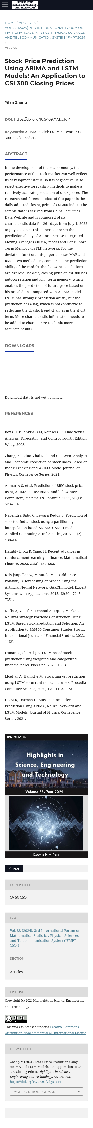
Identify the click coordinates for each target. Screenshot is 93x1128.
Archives (27, 23)
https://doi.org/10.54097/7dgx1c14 (42, 119)
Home (10, 23)
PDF (16, 869)
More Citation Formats (34, 1092)
